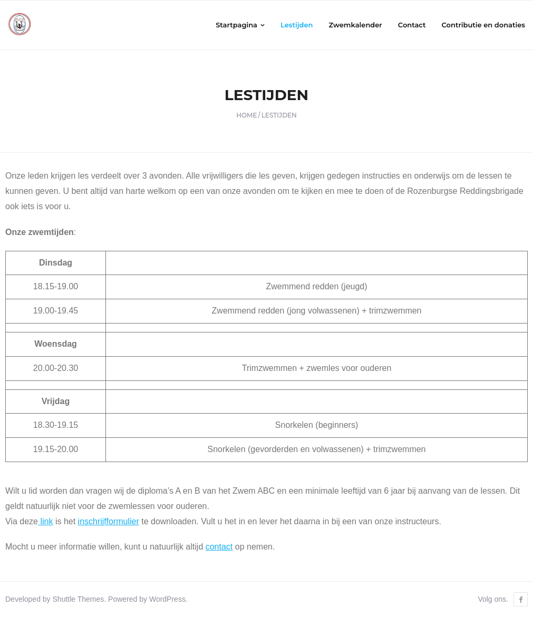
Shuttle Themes (78, 599)
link (45, 521)
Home (246, 115)
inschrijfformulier (108, 521)
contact (219, 546)
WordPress (167, 599)
